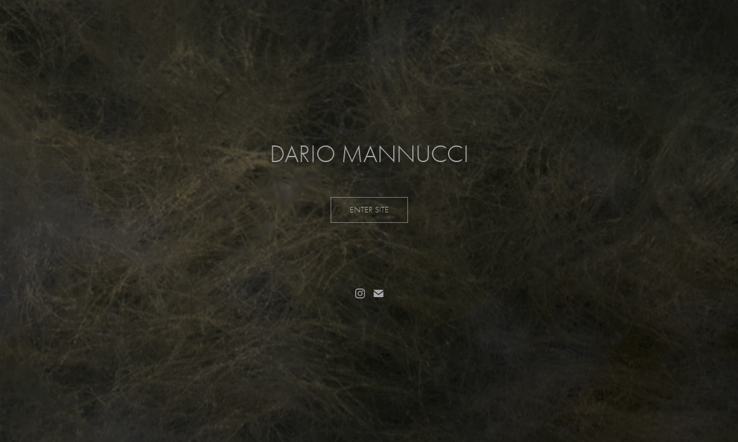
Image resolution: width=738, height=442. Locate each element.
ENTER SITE (369, 209)
